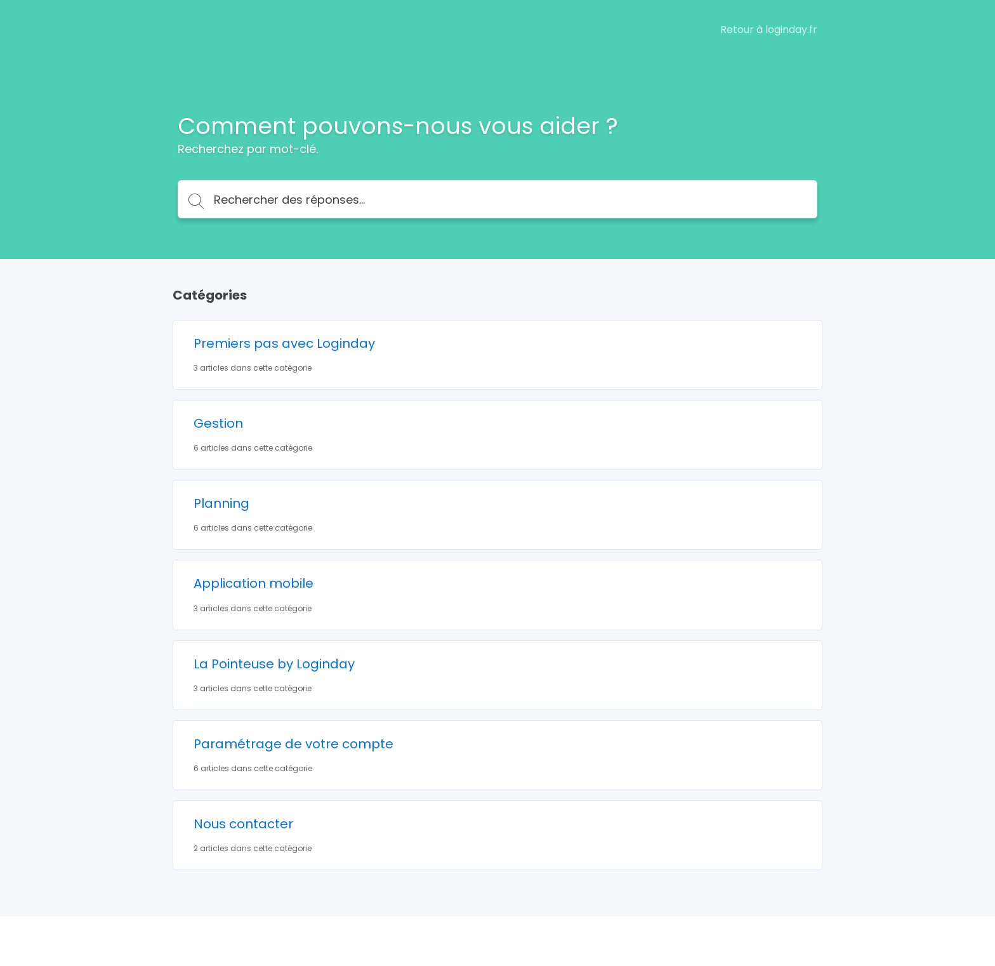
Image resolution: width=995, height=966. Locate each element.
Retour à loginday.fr (768, 29)
